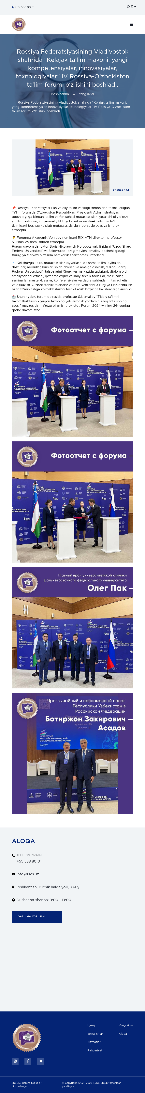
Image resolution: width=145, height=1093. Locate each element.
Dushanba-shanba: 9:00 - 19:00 (44, 900)
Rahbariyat (94, 1050)
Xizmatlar (94, 1042)
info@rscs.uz (28, 874)
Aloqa (123, 1034)
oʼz (130, 6)
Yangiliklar (86, 94)
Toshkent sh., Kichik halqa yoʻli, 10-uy (48, 887)
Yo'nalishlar (95, 1034)
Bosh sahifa (60, 94)
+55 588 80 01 (23, 7)
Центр (91, 1025)
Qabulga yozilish (40, 917)
